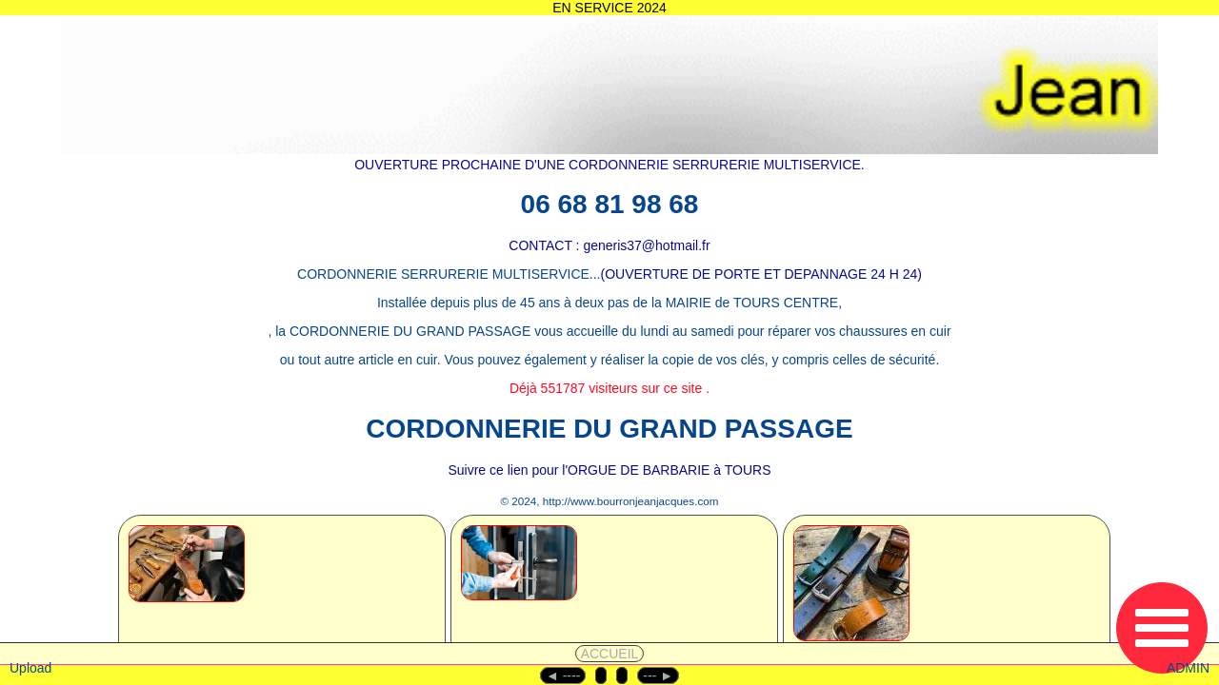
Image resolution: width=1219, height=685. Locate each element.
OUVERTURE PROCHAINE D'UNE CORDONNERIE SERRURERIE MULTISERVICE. (609, 164)
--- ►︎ (658, 675)
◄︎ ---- (563, 675)
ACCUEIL (610, 653)
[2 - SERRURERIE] (561, 589)
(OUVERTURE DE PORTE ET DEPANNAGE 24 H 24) (761, 274)
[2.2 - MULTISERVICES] (901, 589)
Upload (30, 667)
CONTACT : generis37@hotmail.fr (609, 245)
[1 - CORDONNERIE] (232, 589)
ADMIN (1188, 667)
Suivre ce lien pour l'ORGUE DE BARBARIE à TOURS (609, 470)
